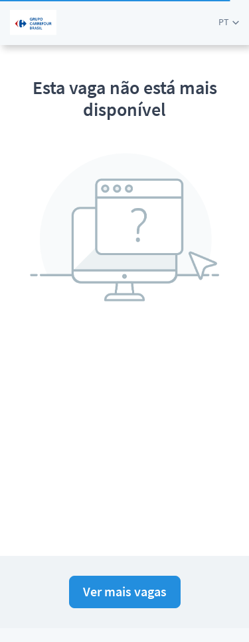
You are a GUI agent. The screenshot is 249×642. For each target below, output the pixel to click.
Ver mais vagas (125, 591)
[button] (228, 22)
